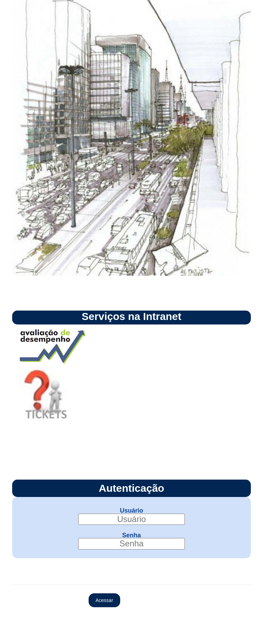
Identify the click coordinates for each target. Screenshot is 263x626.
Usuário (131, 510)
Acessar (104, 600)
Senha (131, 534)
